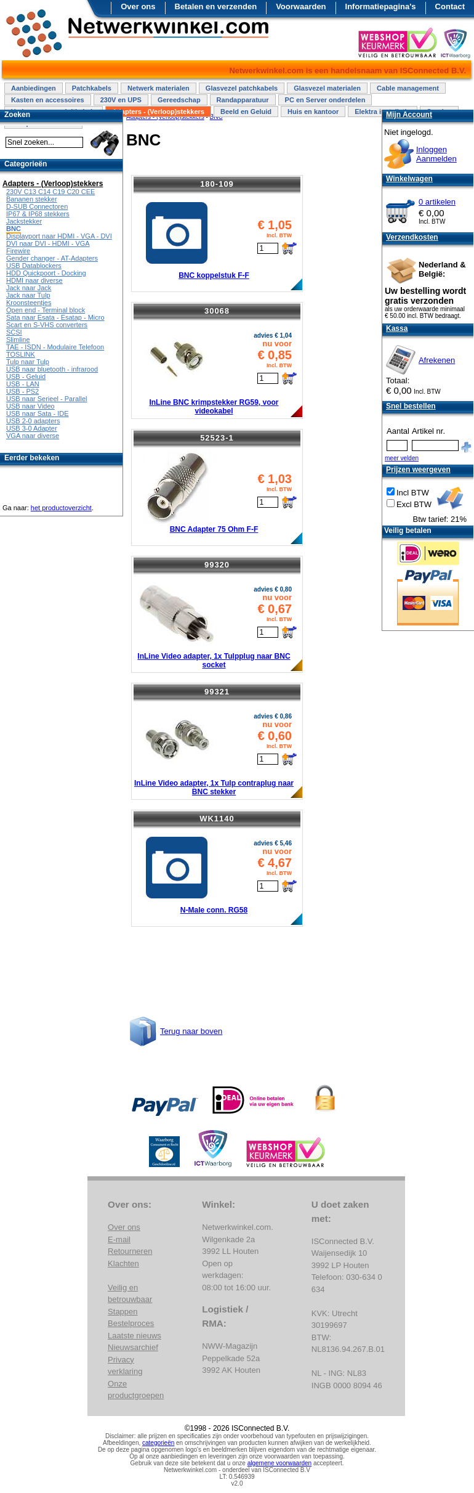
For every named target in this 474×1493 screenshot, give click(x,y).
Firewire (18, 250)
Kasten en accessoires (47, 100)
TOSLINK (20, 354)
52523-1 (217, 437)
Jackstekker (24, 221)
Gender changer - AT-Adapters (52, 258)
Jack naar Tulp (28, 295)
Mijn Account (409, 114)
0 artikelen (437, 201)
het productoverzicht (61, 507)
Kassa (397, 328)
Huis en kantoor (313, 111)
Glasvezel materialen (327, 88)
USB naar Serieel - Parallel (46, 398)
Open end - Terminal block (45, 310)
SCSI (14, 332)
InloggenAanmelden (436, 154)
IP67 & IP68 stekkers (38, 214)
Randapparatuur (243, 100)
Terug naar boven (191, 1031)
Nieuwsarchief (133, 1347)
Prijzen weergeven (418, 469)
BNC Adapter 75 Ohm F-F (214, 529)
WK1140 (217, 818)
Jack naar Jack (28, 287)
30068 (217, 310)
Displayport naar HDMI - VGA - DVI (59, 236)
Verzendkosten (412, 237)
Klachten (123, 1263)
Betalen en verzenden (216, 6)
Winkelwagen (409, 178)
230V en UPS (121, 100)
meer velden (402, 458)
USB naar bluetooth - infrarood (52, 369)
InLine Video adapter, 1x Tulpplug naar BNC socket (213, 660)
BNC (13, 228)
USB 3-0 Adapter (31, 428)
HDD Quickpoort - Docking (46, 273)
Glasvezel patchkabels (242, 88)
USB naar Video (30, 406)
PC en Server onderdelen (325, 100)
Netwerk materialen (158, 88)
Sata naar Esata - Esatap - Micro (55, 317)
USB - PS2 (22, 391)
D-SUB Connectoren (37, 206)
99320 (217, 564)
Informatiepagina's (380, 6)
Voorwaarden (301, 6)
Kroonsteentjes (28, 302)
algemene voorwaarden (279, 1463)
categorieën (158, 1442)
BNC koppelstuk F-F (214, 275)
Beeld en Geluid (245, 111)
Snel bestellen (411, 406)
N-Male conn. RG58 (213, 910)
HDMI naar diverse (34, 280)
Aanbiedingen (33, 88)
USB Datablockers (34, 265)
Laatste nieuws (134, 1335)
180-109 (217, 184)
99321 (217, 691)
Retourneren (130, 1251)
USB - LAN (22, 384)
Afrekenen (437, 360)
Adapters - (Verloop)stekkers (158, 111)
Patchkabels (91, 88)
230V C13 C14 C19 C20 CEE (50, 191)
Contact (450, 6)
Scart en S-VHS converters (46, 324)
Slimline (18, 339)
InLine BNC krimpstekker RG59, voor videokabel (213, 406)
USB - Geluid (26, 376)
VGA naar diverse (32, 435)
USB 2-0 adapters (33, 421)
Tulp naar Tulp (27, 361)
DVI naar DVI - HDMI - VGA (48, 243)
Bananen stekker (31, 199)
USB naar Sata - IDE (37, 413)
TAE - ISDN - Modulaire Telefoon (55, 347)
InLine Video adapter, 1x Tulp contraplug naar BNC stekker (214, 787)
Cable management (408, 88)
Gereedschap (179, 100)
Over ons (138, 6)
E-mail (119, 1239)
